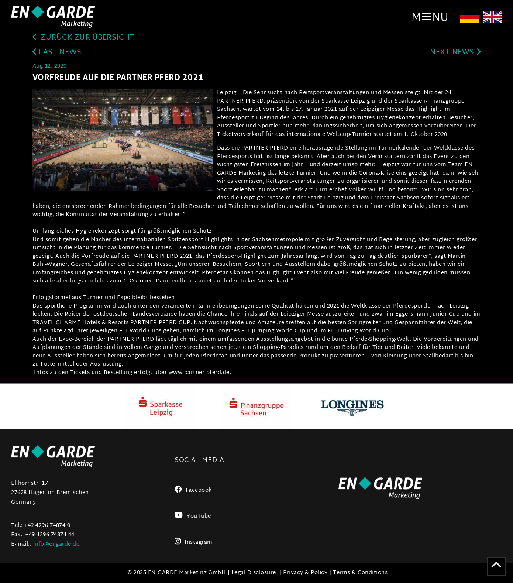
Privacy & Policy (305, 573)
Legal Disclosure (253, 573)
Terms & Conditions (360, 573)
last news (57, 52)
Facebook (193, 490)
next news (455, 52)
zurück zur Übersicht (83, 37)
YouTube (193, 516)
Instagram (194, 543)
